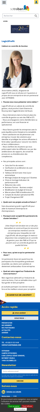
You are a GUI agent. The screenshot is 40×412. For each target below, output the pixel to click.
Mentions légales (6, 396)
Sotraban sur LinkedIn (11, 392)
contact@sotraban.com (11, 345)
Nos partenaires (8, 328)
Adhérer (5, 333)
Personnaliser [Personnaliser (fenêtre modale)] (20, 409)
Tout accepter (14, 406)
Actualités (6, 330)
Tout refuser (27, 406)
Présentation (7, 323)
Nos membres (7, 325)
